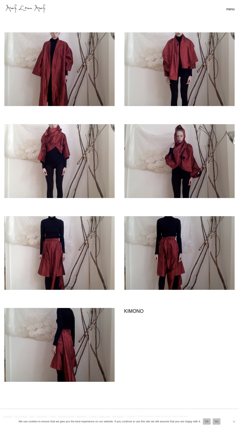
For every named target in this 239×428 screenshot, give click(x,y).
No (216, 421)
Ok (207, 421)
